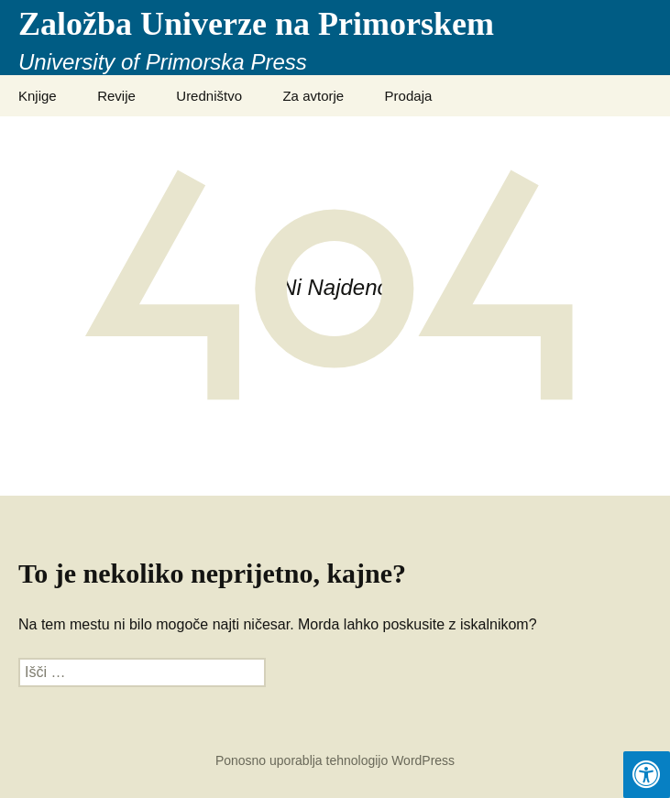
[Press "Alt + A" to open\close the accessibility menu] (646, 774)
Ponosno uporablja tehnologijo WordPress (335, 760)
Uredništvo (209, 96)
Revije (116, 96)
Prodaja (409, 96)
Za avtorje (313, 96)
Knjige (37, 96)
